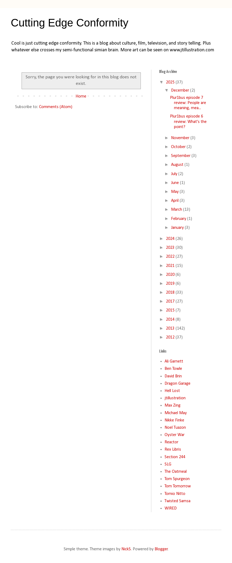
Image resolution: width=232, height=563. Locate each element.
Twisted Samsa (177, 501)
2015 (171, 310)
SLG (168, 464)
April (175, 201)
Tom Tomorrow (178, 486)
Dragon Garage (177, 383)
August (178, 165)
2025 (171, 82)
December (180, 90)
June (175, 183)
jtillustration (175, 398)
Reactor (171, 442)
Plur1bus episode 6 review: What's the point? (188, 121)
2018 (171, 292)
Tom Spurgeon (177, 479)
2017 (171, 301)
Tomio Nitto (175, 494)
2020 (171, 275)
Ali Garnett (174, 361)
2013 (171, 328)
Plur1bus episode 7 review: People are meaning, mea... (188, 103)
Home (81, 96)
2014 (171, 319)
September (181, 156)
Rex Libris (173, 449)
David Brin (173, 376)
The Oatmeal (176, 472)
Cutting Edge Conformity (69, 23)
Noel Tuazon (175, 427)
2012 (171, 337)
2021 (171, 266)
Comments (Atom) (55, 107)
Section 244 (175, 457)
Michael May (176, 413)
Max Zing (172, 405)
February (179, 219)
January (178, 228)
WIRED (171, 508)
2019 (171, 284)
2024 (171, 239)
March (177, 209)
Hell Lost (172, 391)
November (180, 138)
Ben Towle (173, 369)
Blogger (161, 549)
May (175, 192)
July (174, 174)
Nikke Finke (174, 420)
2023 (171, 248)
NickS (126, 549)
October (179, 147)
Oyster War (175, 435)
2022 (171, 256)
